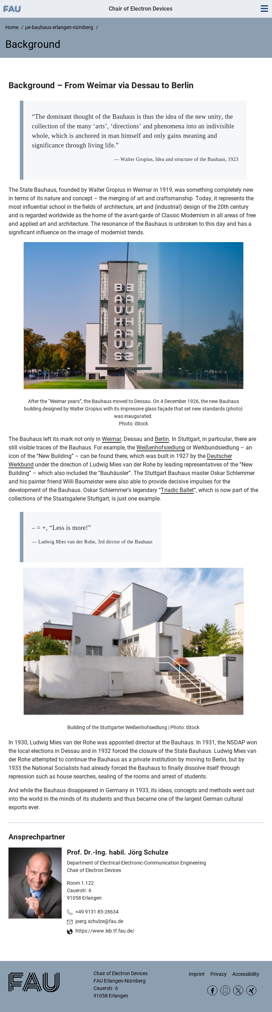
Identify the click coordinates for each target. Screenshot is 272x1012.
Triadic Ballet (177, 490)
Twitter (238, 990)
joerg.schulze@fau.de (99, 921)
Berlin (162, 439)
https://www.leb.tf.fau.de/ (105, 931)
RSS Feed (225, 990)
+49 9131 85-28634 (97, 912)
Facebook (212, 990)
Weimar (111, 439)
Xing (251, 990)
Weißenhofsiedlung (160, 447)
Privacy (218, 974)
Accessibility (245, 974)
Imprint (197, 974)
